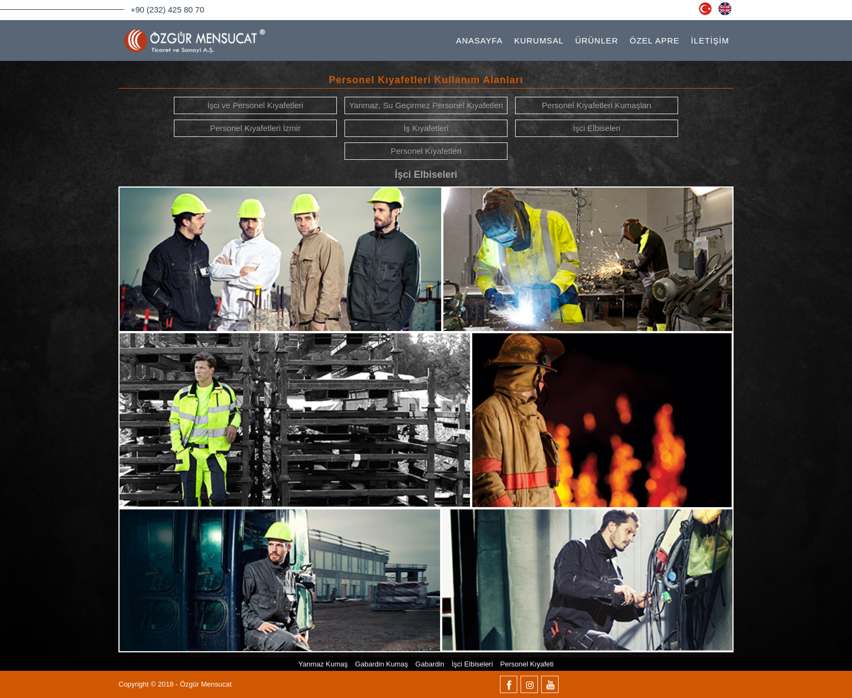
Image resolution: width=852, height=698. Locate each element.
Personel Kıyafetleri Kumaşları (596, 105)
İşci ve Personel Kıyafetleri (255, 105)
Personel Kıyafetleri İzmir (255, 128)
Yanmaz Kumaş (323, 664)
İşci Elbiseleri (597, 128)
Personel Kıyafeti (526, 664)
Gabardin (429, 664)
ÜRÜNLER (596, 40)
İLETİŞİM (710, 40)
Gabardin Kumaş (381, 664)
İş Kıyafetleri (426, 128)
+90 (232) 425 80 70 (167, 9)
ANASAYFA (479, 40)
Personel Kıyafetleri (426, 150)
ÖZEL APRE (655, 40)
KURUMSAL (538, 40)
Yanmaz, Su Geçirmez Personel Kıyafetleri (426, 105)
